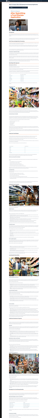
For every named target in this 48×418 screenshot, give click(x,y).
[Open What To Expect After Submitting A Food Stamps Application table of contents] (1, 203)
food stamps (11, 3)
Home (9, 3)
